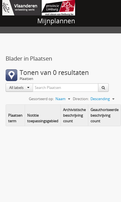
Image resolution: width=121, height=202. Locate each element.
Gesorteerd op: (41, 98)
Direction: (81, 98)
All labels (19, 87)
